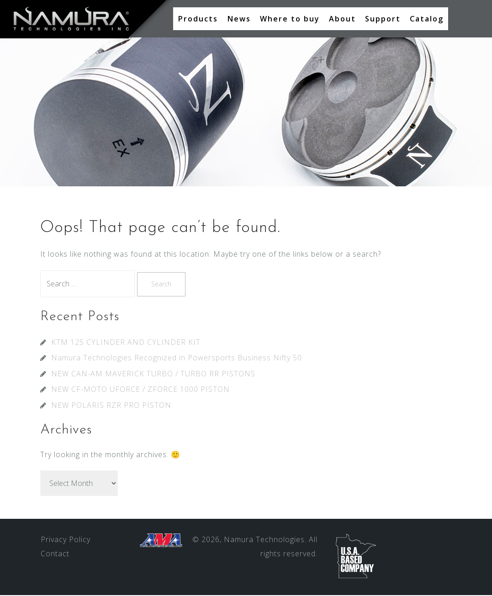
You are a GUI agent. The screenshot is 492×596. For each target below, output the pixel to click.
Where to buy (290, 19)
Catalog (427, 19)
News (239, 19)
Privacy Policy (65, 540)
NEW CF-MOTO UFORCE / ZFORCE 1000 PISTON (140, 390)
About (342, 19)
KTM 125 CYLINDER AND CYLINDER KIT (126, 343)
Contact (55, 554)
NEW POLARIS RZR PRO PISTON (111, 406)
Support (383, 19)
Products (198, 19)
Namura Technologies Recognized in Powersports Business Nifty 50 (176, 358)
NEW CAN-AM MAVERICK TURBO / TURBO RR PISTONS (153, 374)
